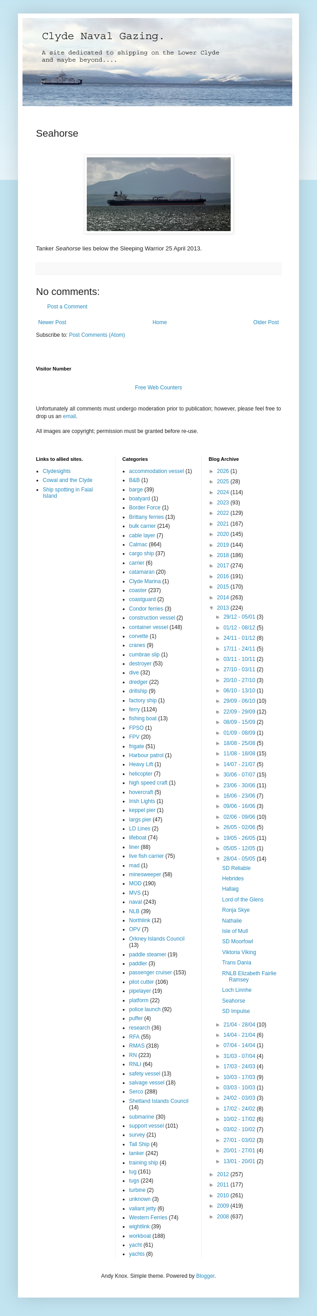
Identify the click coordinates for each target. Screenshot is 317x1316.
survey (137, 1135)
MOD (135, 883)
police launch (145, 1009)
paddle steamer (147, 954)
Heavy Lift (141, 764)
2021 (224, 524)
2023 (224, 503)
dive (134, 672)
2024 (224, 492)
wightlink (139, 1226)
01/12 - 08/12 (240, 628)
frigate (136, 746)
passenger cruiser (150, 972)
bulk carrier (142, 526)
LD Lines (139, 828)
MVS (135, 893)
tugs (134, 1181)
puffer (136, 1018)
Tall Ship (139, 1144)
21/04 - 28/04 (240, 1025)
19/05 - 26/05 (240, 838)
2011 (224, 1185)
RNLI (135, 1064)
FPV (134, 737)
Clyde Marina (145, 581)
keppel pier (142, 810)
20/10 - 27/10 (240, 680)
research (139, 1028)
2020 (224, 534)
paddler (138, 963)
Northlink (139, 920)
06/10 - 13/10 (240, 690)
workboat (140, 1236)
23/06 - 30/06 (240, 785)
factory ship (142, 700)
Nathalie (232, 921)
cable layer (142, 535)
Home (159, 322)
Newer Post (52, 322)
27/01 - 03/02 (240, 1140)
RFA (134, 1037)
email (69, 416)
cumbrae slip (144, 654)
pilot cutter (141, 982)
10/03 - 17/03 (240, 1077)
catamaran (142, 572)
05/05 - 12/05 (240, 848)
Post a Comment (67, 306)
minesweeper (145, 874)
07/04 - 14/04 (240, 1045)
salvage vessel (147, 1083)
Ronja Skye (236, 910)
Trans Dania (236, 962)
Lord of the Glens (242, 900)
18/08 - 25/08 (240, 743)
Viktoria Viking (239, 952)
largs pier (140, 819)
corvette (138, 636)
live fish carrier (146, 856)
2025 (224, 481)
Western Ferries (148, 1217)
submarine (141, 1117)
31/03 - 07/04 (240, 1056)
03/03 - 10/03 (240, 1087)
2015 (224, 587)
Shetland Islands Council (158, 1101)
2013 (224, 608)
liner (134, 847)
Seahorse (233, 1001)
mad (134, 865)
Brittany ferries (146, 517)
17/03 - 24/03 (240, 1066)
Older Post (266, 322)
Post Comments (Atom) (97, 335)
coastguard (142, 599)
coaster (138, 590)
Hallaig (230, 889)
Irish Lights (142, 801)
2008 (224, 1216)
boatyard (139, 498)
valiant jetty (142, 1208)
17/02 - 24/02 (240, 1109)
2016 (224, 576)
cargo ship (141, 553)
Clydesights (57, 471)
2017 (224, 565)
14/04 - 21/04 (240, 1035)
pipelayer (140, 991)
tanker (136, 1153)
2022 (224, 513)
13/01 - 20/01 (240, 1161)
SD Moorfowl (237, 941)
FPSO (136, 728)
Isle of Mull (235, 931)
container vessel (148, 627)
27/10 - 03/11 (240, 669)
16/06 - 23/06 (240, 796)
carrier (136, 563)
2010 (224, 1195)
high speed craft (148, 783)
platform (138, 1000)
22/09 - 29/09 (240, 712)
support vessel (146, 1126)
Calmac (138, 544)
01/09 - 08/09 (240, 733)
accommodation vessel (156, 471)
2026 (224, 471)
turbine (137, 1190)
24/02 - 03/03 (240, 1098)
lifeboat (138, 837)
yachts (137, 1254)
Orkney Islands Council (156, 939)
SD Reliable (236, 868)
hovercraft (141, 792)
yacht (135, 1245)
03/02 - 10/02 (240, 1129)
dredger (138, 682)
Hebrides (233, 878)
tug (133, 1172)
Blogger (205, 1276)
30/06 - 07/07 (240, 775)
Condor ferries (146, 609)
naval (135, 902)
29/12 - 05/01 (240, 617)
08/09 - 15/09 (240, 722)
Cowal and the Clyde (68, 480)
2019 (224, 545)
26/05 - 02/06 (240, 827)
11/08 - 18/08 (240, 753)
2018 (224, 555)
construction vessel (152, 618)
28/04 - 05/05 (240, 859)
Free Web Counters (158, 387)
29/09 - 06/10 (240, 701)
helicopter (140, 774)
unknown (140, 1199)
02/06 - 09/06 (240, 817)
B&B (134, 480)
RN (133, 1055)
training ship (143, 1163)
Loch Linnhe (236, 990)
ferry (134, 709)
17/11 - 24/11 (240, 649)
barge (136, 489)
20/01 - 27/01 (240, 1150)
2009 (224, 1206)
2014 (224, 597)
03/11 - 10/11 (240, 659)
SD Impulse (236, 1011)
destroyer (140, 663)
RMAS (137, 1046)
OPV (134, 929)
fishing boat (142, 718)
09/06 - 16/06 (240, 806)
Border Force (145, 507)
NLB (134, 911)
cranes (137, 645)
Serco (136, 1091)
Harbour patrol (146, 755)
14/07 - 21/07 (240, 764)
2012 (224, 1174)
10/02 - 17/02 (240, 1119)
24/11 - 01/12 (240, 638)
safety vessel (144, 1074)
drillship (138, 691)
